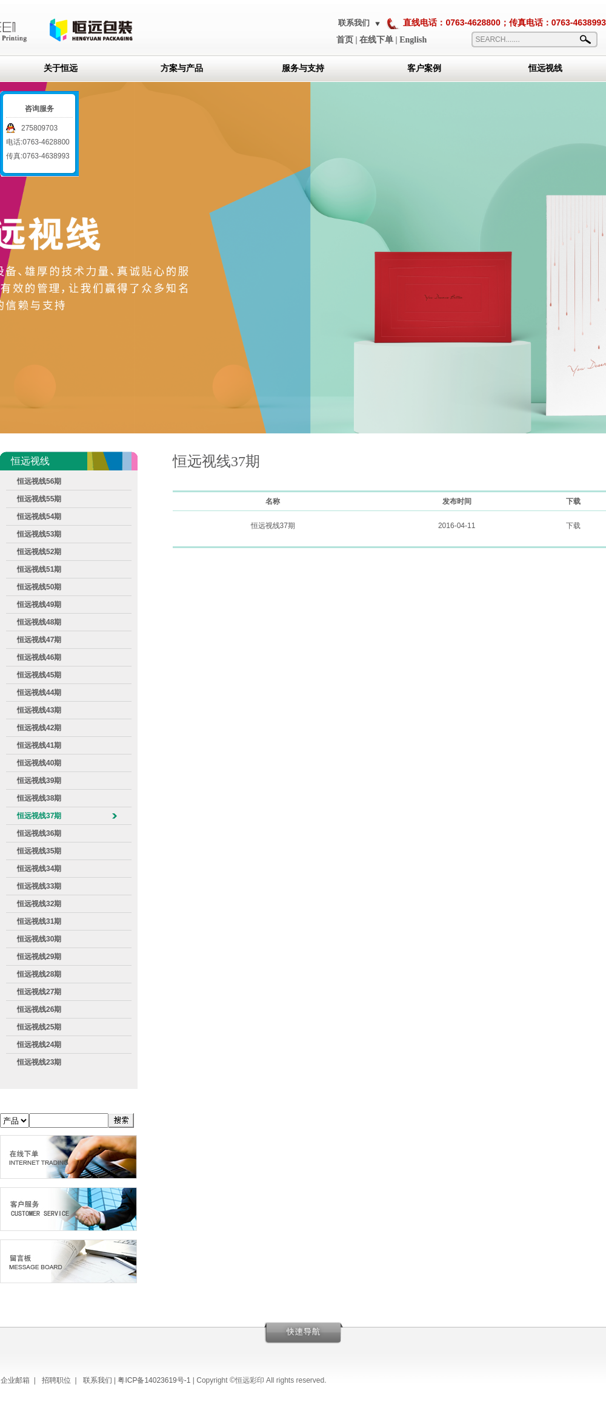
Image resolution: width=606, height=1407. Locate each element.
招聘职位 (56, 1380)
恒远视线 (545, 68)
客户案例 (424, 68)
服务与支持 (303, 68)
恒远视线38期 (39, 798)
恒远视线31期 (39, 921)
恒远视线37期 (39, 816)
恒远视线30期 (39, 939)
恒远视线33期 (39, 886)
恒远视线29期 (39, 956)
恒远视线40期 (39, 763)
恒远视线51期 (39, 569)
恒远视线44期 (39, 692)
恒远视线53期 (39, 534)
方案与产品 (182, 68)
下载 (573, 525)
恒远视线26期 (39, 1009)
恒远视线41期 (39, 745)
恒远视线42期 (39, 728)
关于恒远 (61, 68)
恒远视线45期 (39, 675)
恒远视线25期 (39, 1027)
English (413, 39)
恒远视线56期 (39, 481)
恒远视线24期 (39, 1044)
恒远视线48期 (39, 622)
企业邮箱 (15, 1380)
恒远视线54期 (39, 516)
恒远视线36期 (39, 833)
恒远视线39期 (39, 780)
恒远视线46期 (39, 657)
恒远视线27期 (39, 992)
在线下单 (376, 39)
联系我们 (354, 22)
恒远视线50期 (39, 587)
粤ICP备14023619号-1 (154, 1380)
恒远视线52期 (39, 552)
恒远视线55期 (39, 499)
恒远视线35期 (39, 851)
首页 (344, 39)
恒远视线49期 (39, 604)
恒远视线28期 (39, 974)
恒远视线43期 (39, 710)
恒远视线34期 (39, 868)
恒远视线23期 (39, 1062)
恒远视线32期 (39, 904)
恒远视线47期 (39, 640)
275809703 (39, 128)
